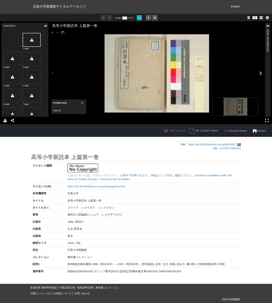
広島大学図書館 (231, 299)
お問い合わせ (82, 293)
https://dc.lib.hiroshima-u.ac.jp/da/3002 (212, 144)
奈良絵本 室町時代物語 (43, 287)
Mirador (259, 131)
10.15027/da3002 (230, 148)
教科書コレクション (107, 287)
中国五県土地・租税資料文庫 (76, 287)
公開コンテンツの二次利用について (50, 293)
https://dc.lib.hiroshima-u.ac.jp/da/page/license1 (97, 186)
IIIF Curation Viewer (203, 131)
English (235, 6)
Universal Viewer (235, 131)
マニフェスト (177, 130)
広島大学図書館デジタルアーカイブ (59, 6)
